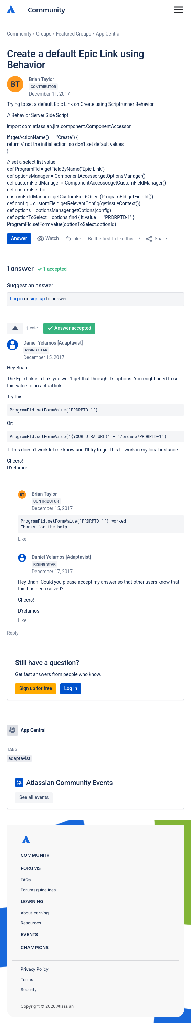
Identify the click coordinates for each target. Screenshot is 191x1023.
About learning (35, 912)
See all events (34, 797)
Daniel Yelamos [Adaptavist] (53, 343)
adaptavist (19, 758)
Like (22, 539)
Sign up (37, 298)
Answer (19, 238)
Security (29, 989)
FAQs (26, 879)
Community (46, 9)
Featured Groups (73, 34)
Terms (27, 979)
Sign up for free (35, 688)
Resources (31, 922)
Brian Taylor (41, 79)
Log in (16, 298)
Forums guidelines (38, 889)
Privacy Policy (35, 969)
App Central (108, 34)
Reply (13, 633)
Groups (43, 34)
